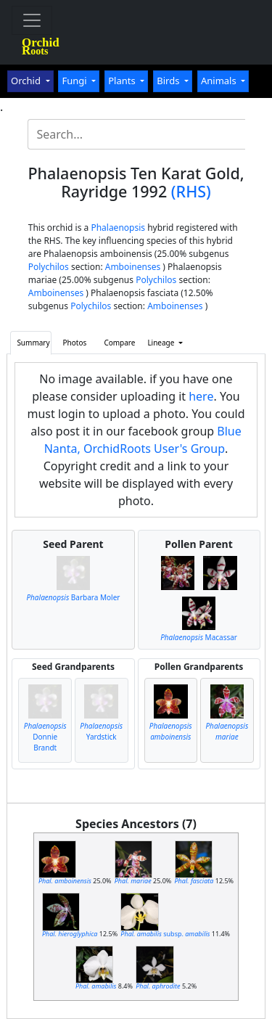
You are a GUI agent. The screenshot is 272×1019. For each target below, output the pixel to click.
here (201, 396)
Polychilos (48, 267)
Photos (75, 342)
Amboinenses (133, 267)
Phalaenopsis (118, 227)
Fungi (75, 80)
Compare (119, 342)
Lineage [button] (161, 342)
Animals (220, 80)
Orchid (27, 80)
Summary (33, 342)
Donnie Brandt (45, 737)
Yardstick (101, 731)
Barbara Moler (73, 597)
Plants (123, 80)
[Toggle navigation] (32, 20)
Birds (169, 80)
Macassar (198, 637)
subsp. (165, 933)
